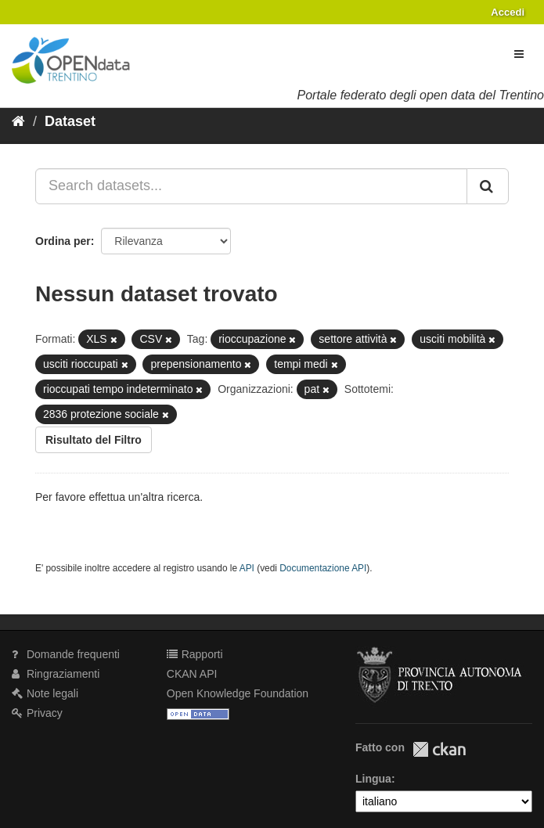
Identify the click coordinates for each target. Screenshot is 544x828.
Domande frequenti (66, 654)
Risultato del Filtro (93, 440)
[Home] (18, 121)
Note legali (45, 693)
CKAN (439, 749)
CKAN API (192, 674)
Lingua (373, 778)
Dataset (70, 121)
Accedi (507, 12)
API (247, 568)
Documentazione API (322, 568)
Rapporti (195, 654)
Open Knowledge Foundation (237, 693)
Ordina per (63, 241)
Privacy (37, 713)
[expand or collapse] (519, 54)
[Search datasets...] (251, 186)
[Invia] (488, 186)
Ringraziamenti (55, 674)
